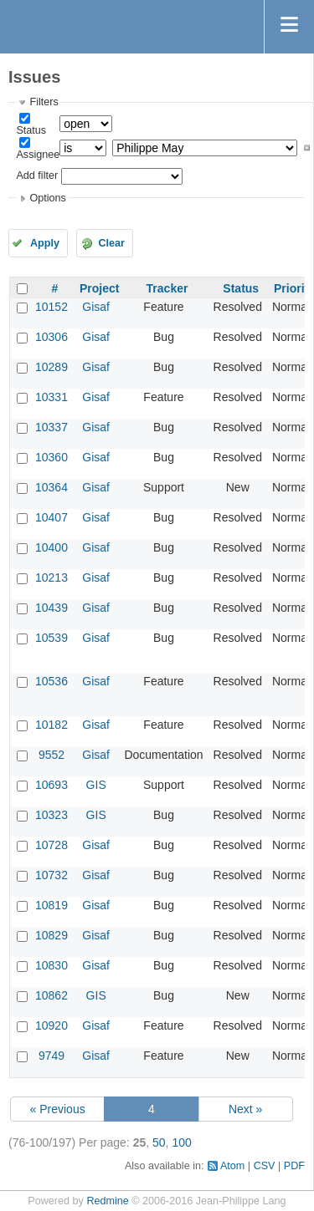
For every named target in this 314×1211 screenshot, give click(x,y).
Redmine (107, 1201)
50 (159, 1142)
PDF (294, 1166)
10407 (51, 517)
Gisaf (96, 306)
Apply (44, 243)
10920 (51, 1025)
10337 (51, 427)
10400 (51, 547)
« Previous (57, 1109)
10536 (51, 681)
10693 (51, 784)
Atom (232, 1166)
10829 (51, 935)
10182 (51, 724)
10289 (51, 367)
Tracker (167, 288)
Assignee (37, 154)
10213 (51, 577)
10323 (51, 815)
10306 (51, 336)
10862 (51, 995)
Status (31, 130)
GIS (96, 784)
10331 (51, 397)
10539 (51, 637)
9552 (51, 754)
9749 (51, 1055)
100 (181, 1142)
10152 (51, 306)
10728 (51, 845)
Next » (245, 1109)
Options (47, 198)
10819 (51, 905)
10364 (51, 487)
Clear (111, 243)
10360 (51, 457)
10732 (51, 875)
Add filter (37, 175)
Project (99, 288)
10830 (51, 965)
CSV (264, 1166)
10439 (51, 607)
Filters (43, 102)
